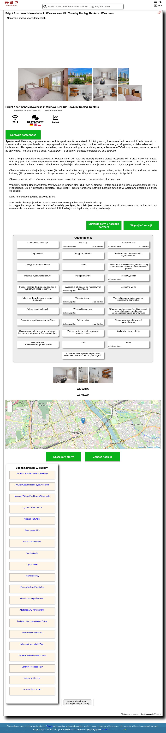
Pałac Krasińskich (32, 530)
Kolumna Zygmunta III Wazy (32, 644)
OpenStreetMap (153, 447)
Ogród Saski (32, 564)
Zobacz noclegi (102, 457)
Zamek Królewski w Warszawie (32, 655)
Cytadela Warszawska (32, 507)
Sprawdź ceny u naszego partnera (104, 225)
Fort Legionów (32, 553)
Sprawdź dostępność (23, 135)
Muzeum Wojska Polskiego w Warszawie (32, 496)
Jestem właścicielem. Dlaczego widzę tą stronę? (77, 702)
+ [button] (10, 404)
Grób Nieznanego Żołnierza (32, 598)
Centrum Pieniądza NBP (32, 667)
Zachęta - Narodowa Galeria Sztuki (32, 621)
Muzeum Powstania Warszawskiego (32, 473)
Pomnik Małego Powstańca (32, 587)
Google (50, 726)
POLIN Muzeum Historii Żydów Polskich (32, 485)
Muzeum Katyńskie (32, 519)
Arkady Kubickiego (32, 678)
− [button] (10, 409)
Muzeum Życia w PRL (32, 689)
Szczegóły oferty (63, 457)
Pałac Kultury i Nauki (32, 542)
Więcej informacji (141, 225)
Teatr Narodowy (32, 576)
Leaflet (141, 447)
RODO (105, 729)
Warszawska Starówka (32, 633)
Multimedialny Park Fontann (32, 610)
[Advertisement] (83, 44)
